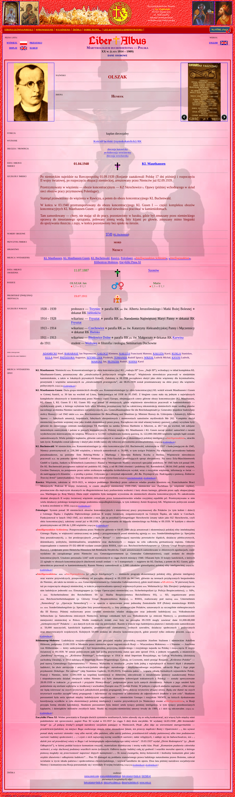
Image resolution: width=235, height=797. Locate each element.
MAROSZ (96, 361)
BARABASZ (71, 353)
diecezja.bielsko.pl (130, 782)
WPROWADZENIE (44, 29)
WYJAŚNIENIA (63, 29)
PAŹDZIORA (67, 357)
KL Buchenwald (121, 234)
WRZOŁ (148, 357)
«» (150, 258)
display (13, 47)
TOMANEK (120, 357)
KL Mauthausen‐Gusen (76, 258)
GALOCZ (102, 353)
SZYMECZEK (94, 357)
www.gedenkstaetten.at (110, 776)
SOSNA (133, 361)
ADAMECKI (50, 353)
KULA (48, 357)
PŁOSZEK (113, 361)
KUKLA (176, 353)
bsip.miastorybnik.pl (131, 776)
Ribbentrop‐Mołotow (106, 262)
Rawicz (115, 258)
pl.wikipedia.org (69, 386)
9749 (109, 234)
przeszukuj (36, 42)
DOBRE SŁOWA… (92, 29)
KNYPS (176, 357)
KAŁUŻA (124, 353)
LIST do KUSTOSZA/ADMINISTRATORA (122, 29)
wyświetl (12, 42)
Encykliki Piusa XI (130, 262)
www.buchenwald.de (135, 478)
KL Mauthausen (53, 258)
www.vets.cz (145, 782)
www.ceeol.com (91, 776)
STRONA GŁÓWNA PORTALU (18, 29)
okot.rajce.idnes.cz (112, 782)
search (33, 47)
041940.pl (146, 776)
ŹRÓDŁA (77, 29)
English (213, 42)
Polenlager (127, 258)
